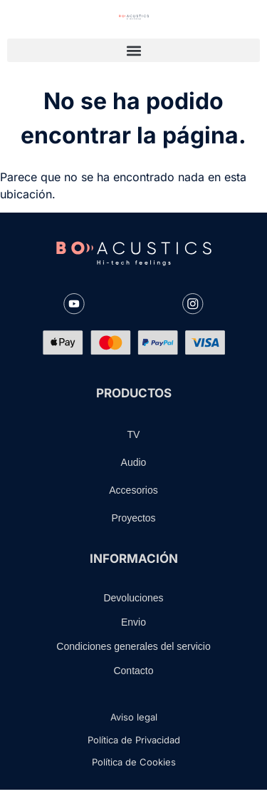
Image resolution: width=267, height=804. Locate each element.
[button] (133, 50)
